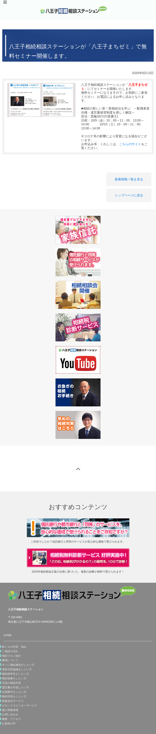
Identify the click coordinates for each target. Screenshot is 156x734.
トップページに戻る (129, 195)
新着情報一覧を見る (129, 179)
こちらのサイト (130, 144)
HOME (8, 635)
